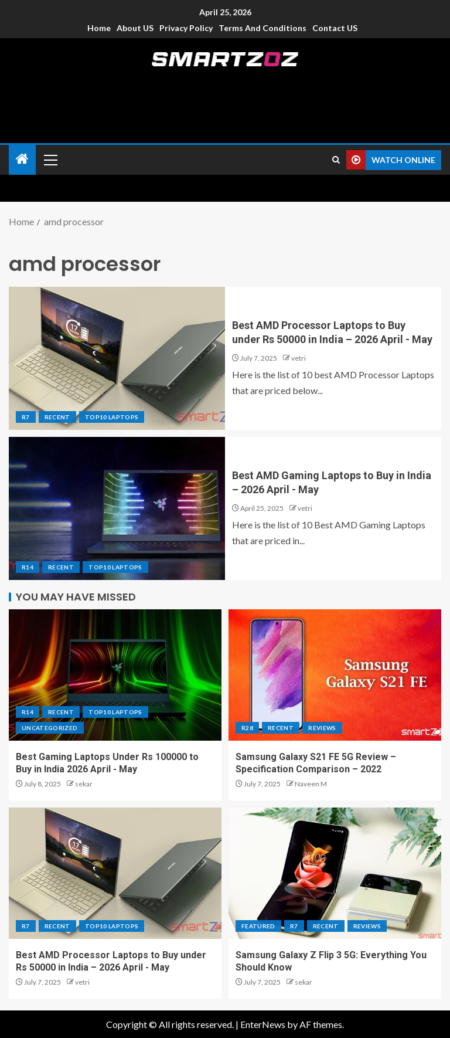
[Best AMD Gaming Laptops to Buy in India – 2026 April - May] (117, 508)
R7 (26, 416)
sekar (84, 783)
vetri (298, 358)
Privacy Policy (186, 28)
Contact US (334, 28)
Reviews (322, 727)
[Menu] (50, 159)
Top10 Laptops (112, 416)
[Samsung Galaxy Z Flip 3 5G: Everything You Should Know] (335, 873)
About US (135, 28)
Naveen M (311, 783)
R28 (247, 727)
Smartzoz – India (225, 83)
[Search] (336, 159)
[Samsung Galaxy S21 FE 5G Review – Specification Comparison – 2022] (335, 675)
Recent (57, 416)
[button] (50, 159)
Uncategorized (50, 727)
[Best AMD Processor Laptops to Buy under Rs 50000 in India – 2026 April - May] (117, 358)
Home (99, 28)
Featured (258, 926)
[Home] (22, 159)
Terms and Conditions (262, 28)
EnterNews (262, 1024)
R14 (27, 567)
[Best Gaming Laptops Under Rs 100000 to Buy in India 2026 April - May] (115, 675)
